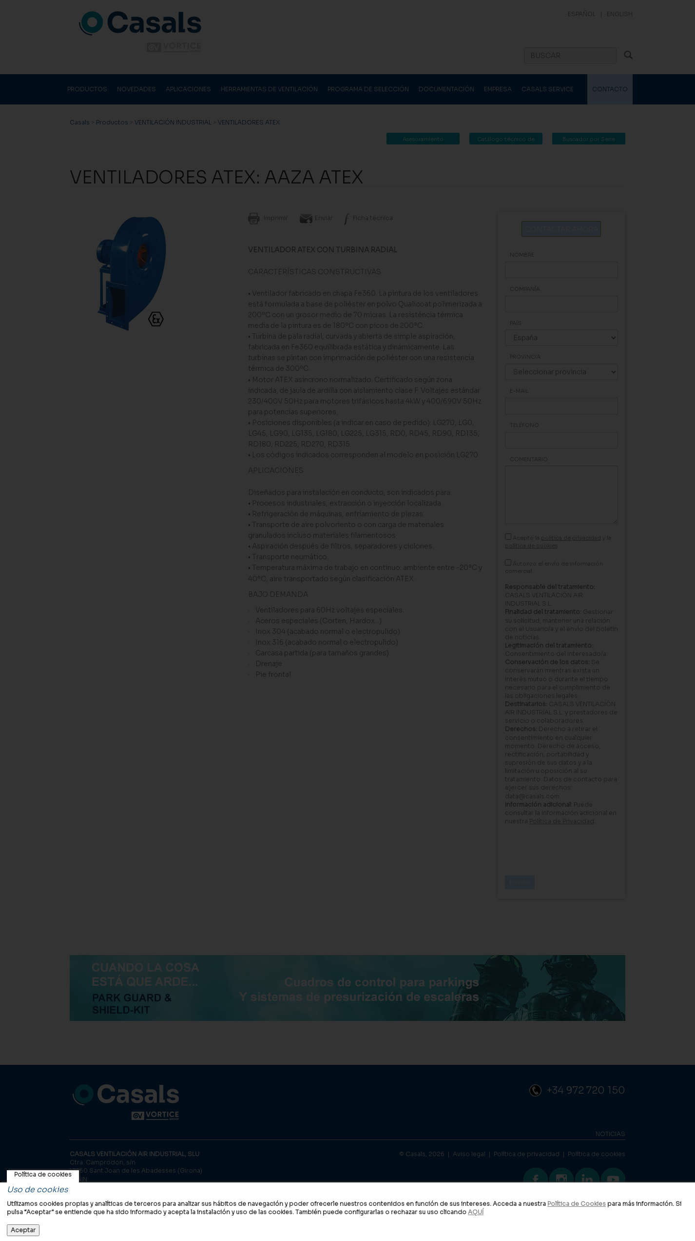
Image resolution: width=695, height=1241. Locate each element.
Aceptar (23, 1230)
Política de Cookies (576, 1203)
